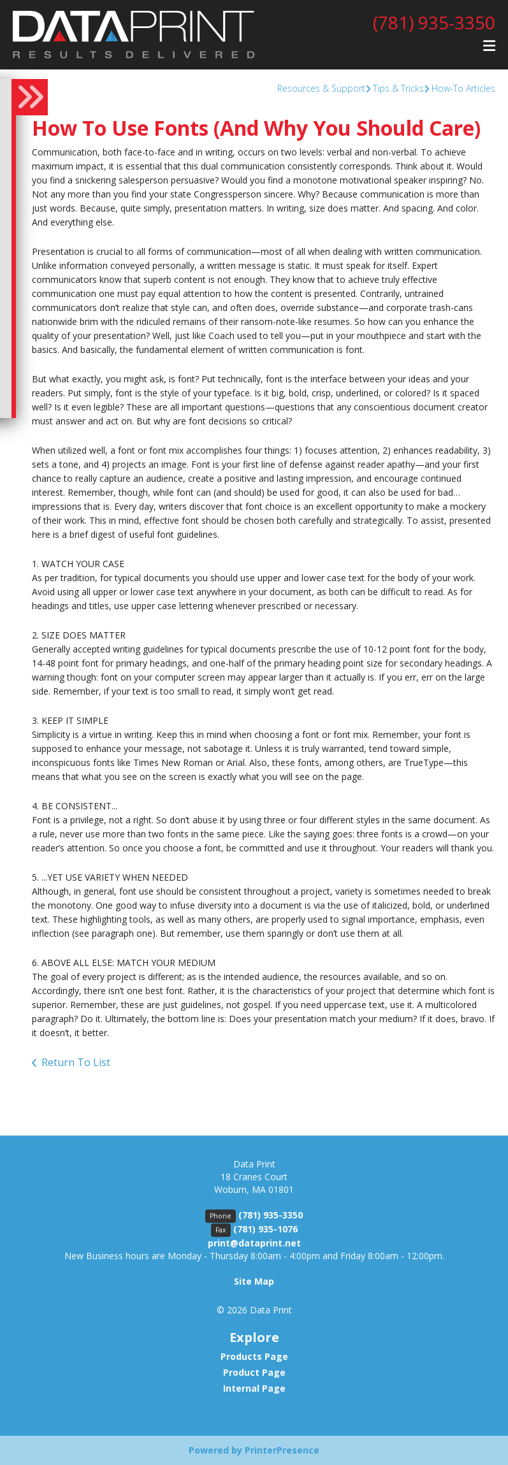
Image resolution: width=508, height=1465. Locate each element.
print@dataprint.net (254, 1243)
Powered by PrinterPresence (254, 1450)
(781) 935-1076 (265, 1229)
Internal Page (254, 1388)
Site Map (254, 1281)
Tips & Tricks (398, 88)
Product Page (254, 1372)
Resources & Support (321, 88)
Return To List (75, 1062)
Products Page (254, 1356)
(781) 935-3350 (434, 22)
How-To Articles (463, 88)
